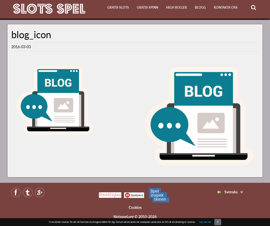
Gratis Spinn (147, 7)
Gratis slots (118, 7)
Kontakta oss (226, 7)
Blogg (200, 7)
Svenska (227, 192)
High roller (176, 7)
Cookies (135, 207)
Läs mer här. (205, 221)
